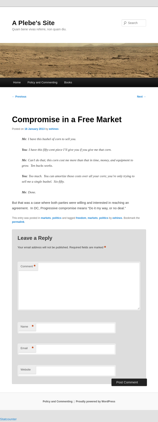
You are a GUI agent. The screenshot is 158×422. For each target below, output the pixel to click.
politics (57, 218)
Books (68, 82)
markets (46, 218)
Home (17, 82)
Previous (19, 96)
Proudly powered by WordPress (95, 401)
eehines (54, 128)
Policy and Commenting (42, 82)
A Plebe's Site (33, 22)
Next (141, 96)
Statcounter (8, 419)
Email (27, 348)
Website (26, 369)
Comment (28, 266)
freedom (81, 218)
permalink (18, 221)
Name (27, 327)
